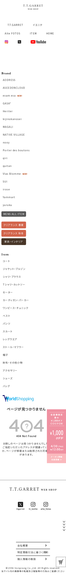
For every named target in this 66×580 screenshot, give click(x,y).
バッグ (6, 386)
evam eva (9, 95)
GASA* (7, 103)
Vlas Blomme (12, 173)
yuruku (7, 205)
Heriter (8, 111)
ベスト (6, 315)
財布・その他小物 (13, 362)
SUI (5, 181)
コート (6, 261)
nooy (6, 142)
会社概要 (22, 545)
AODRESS (9, 80)
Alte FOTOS (12, 33)
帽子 (5, 355)
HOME (50, 33)
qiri (5, 158)
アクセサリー (10, 370)
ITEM (33, 33)
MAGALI (8, 127)
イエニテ (38, 25)
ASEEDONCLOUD (14, 87)
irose (6, 189)
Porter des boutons (16, 150)
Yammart (9, 197)
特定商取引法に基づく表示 (33, 552)
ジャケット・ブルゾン (14, 269)
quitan (7, 166)
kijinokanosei (12, 119)
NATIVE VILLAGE (14, 134)
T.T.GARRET (14, 25)
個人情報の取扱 (26, 559)
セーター (8, 292)
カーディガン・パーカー (16, 300)
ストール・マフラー (13, 347)
